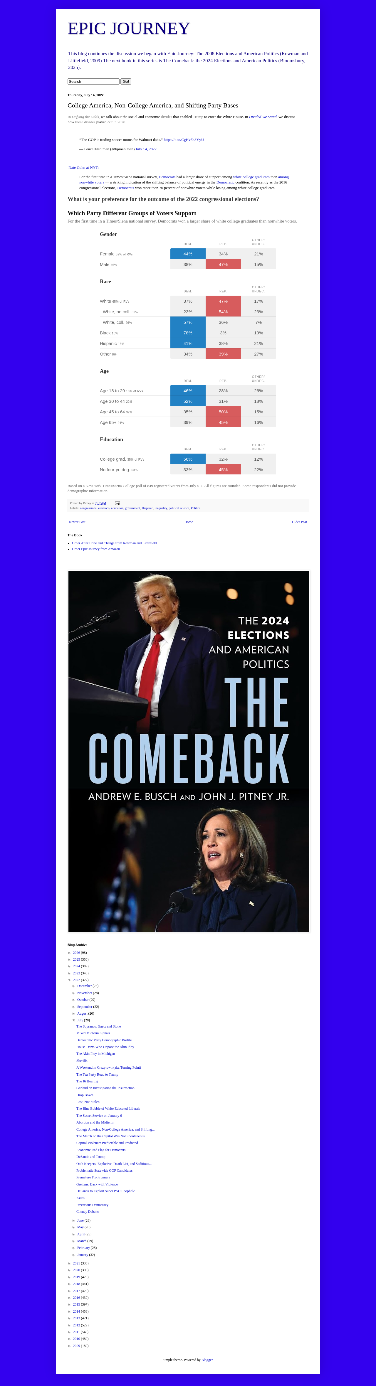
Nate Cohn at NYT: (83, 167)
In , (84, 116)
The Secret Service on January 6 (99, 1116)
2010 (77, 1339)
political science (179, 508)
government (132, 508)
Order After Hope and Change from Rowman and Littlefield (114, 543)
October (83, 1000)
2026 (77, 953)
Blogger (207, 1360)
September (85, 1007)
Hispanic (147, 508)
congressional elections (94, 508)
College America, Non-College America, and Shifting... (115, 1129)
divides (166, 116)
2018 (77, 1284)
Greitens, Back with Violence (97, 1184)
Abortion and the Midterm (94, 1122)
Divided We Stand (263, 116)
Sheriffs (82, 1061)
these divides (85, 122)
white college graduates (251, 177)
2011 (77, 1332)
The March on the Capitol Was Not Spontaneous (110, 1136)
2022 (77, 980)
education (117, 508)
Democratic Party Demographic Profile (104, 1040)
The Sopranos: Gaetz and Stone (98, 1026)
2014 (77, 1311)
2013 (77, 1318)
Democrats (167, 177)
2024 (77, 966)
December (85, 986)
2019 (77, 1277)
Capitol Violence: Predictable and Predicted (107, 1143)
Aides (80, 1198)
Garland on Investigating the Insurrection (105, 1088)
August (82, 1013)
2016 (77, 1298)
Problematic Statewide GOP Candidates (104, 1170)
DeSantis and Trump (90, 1157)
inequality (161, 508)
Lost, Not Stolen (88, 1102)
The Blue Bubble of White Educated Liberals (108, 1109)
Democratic (225, 182)
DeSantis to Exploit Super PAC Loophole (105, 1191)
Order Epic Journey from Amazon (96, 549)
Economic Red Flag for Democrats (100, 1150)
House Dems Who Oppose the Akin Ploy (105, 1047)
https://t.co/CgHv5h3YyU (184, 139)
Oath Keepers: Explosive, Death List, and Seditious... (114, 1164)
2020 (77, 1270)
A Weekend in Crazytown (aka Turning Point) (108, 1067)
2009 (77, 1346)
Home (188, 522)
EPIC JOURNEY (129, 28)
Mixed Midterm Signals (93, 1033)
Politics (195, 508)
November (85, 993)
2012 (77, 1325)
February (84, 1248)
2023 (77, 973)
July (80, 1020)
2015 (77, 1304)
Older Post (299, 522)
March (82, 1241)
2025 (77, 959)
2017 (77, 1291)
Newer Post (77, 522)
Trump (198, 116)
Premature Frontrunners (93, 1177)
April (81, 1234)
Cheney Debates (87, 1212)
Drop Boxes (84, 1095)
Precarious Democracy (92, 1205)
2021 (77, 1263)
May (81, 1227)
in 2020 (119, 122)
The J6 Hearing (87, 1081)
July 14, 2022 (146, 149)
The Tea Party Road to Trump (97, 1074)
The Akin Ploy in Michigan (95, 1054)
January (83, 1255)
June (81, 1220)
